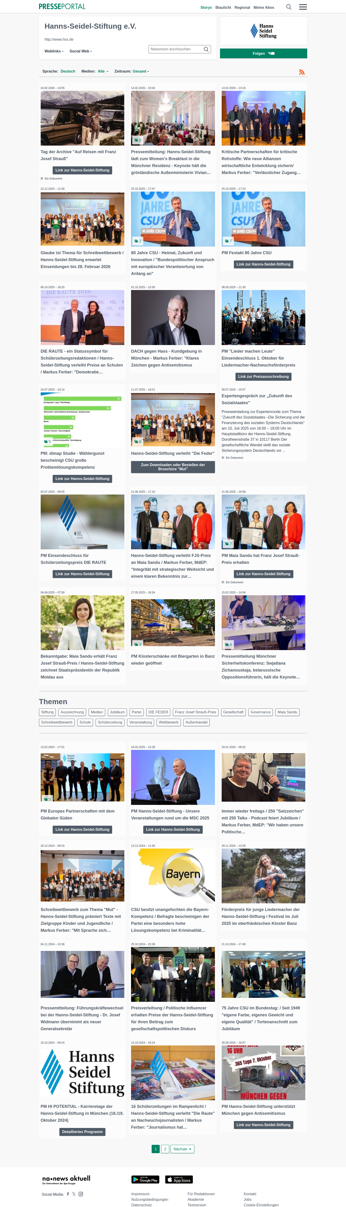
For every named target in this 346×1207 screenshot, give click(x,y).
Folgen (263, 54)
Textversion (196, 1190)
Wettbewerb (205, 714)
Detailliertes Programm (82, 1116)
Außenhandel (235, 714)
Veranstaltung (175, 714)
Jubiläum (123, 703)
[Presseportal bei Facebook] (66, 1180)
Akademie (195, 1185)
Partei (145, 703)
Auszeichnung (75, 703)
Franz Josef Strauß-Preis (207, 703)
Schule (116, 714)
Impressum (140, 1179)
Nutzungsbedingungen (149, 1185)
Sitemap (194, 1196)
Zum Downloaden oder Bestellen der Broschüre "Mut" (173, 466)
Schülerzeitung (143, 714)
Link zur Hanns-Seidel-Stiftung (82, 168)
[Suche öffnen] (289, 7)
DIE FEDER (168, 703)
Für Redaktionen (201, 1179)
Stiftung (48, 703)
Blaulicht (223, 7)
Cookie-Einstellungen (261, 1190)
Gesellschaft (247, 703)
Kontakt (250, 1179)
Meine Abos (264, 7)
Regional (242, 7)
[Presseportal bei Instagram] (79, 1179)
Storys (206, 7)
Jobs (248, 1185)
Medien (101, 703)
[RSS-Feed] (302, 72)
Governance (276, 703)
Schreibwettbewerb (86, 714)
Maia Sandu (52, 714)
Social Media (142, 1196)
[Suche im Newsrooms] (180, 49)
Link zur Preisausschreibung (263, 371)
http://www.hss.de (59, 39)
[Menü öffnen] (303, 7)
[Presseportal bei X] (72, 1180)
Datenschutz (141, 1190)
